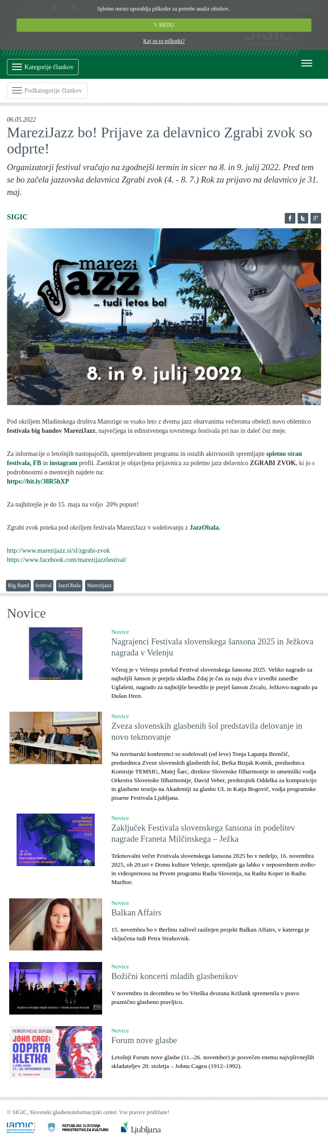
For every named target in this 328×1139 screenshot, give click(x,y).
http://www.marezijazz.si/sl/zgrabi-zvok (58, 550)
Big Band (18, 585)
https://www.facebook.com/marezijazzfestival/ (67, 559)
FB (37, 463)
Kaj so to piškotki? (163, 41)
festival (43, 585)
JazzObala (204, 527)
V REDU (164, 25)
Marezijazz (99, 585)
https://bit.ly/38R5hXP (38, 481)
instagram (64, 463)
